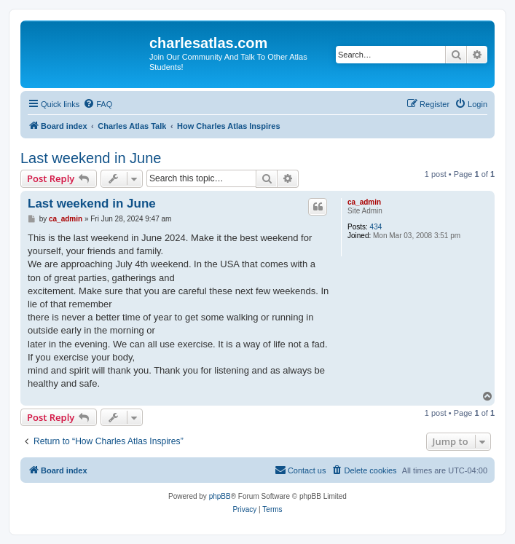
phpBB (220, 496)
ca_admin (364, 202)
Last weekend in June (90, 158)
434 (376, 227)
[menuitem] (97, 104)
